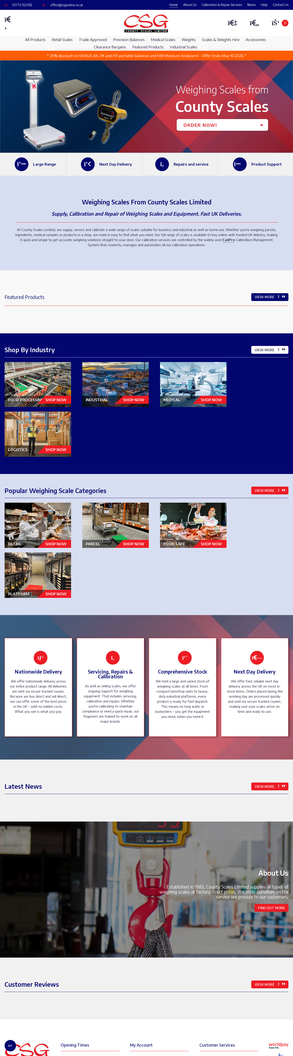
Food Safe (185, 489)
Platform (258, 489)
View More (270, 297)
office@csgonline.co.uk (66, 5)
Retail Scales (62, 39)
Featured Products (148, 47)
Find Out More (271, 802)
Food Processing (37, 398)
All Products (35, 39)
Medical (185, 397)
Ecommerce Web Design (93, 1044)
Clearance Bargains (110, 47)
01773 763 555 (22, 5)
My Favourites (145, 983)
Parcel (111, 489)
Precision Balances (129, 39)
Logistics (258, 397)
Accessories (256, 39)
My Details (142, 953)
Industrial (111, 397)
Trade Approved (93, 39)
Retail (37, 489)
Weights (189, 39)
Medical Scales (163, 39)
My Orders (142, 972)
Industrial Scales (183, 47)
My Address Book (147, 963)
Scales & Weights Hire (221, 39)
